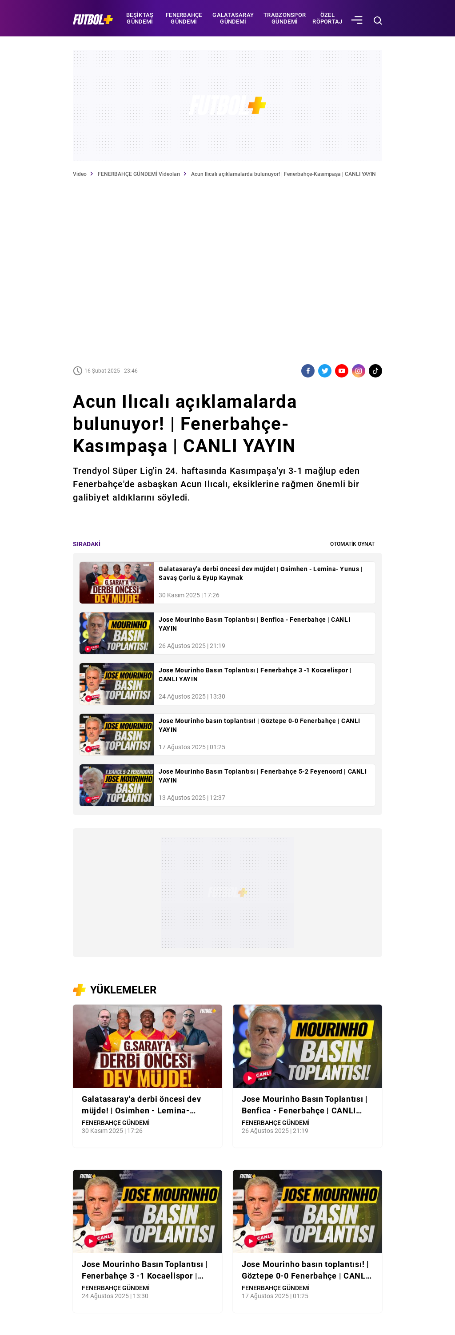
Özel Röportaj (327, 18)
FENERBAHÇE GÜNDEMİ (184, 18)
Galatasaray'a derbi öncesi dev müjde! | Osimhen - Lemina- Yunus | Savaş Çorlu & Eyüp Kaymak (261, 573)
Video (80, 174)
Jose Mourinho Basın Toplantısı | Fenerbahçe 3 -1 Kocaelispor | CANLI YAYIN (255, 675)
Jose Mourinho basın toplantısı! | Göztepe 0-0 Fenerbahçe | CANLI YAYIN (259, 725)
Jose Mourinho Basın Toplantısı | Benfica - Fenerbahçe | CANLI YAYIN (254, 624)
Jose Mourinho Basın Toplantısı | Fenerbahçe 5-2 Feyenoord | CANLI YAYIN (263, 776)
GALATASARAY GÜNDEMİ (233, 18)
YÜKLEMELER (123, 990)
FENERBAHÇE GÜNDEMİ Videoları (139, 174)
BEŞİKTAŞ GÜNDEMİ (139, 18)
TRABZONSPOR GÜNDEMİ (284, 18)
